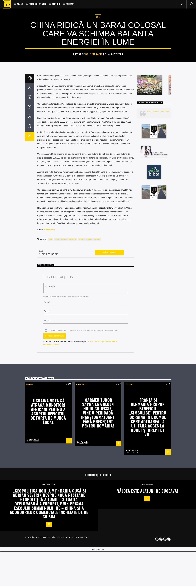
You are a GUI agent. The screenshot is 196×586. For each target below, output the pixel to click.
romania (97, 373)
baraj (50, 373)
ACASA (20, 4)
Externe (29, 518)
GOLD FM (72, 373)
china (57, 373)
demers (64, 373)
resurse (89, 373)
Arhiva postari (109, 387)
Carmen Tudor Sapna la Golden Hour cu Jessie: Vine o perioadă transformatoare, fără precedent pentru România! (98, 547)
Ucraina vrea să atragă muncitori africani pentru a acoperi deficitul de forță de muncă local (48, 545)
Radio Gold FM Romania (158, 246)
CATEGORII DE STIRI (37, 4)
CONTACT (70, 4)
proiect (81, 373)
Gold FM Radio (93, 116)
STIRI (98, 78)
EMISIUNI (56, 4)
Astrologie (81, 518)
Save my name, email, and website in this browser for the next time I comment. (84, 465)
